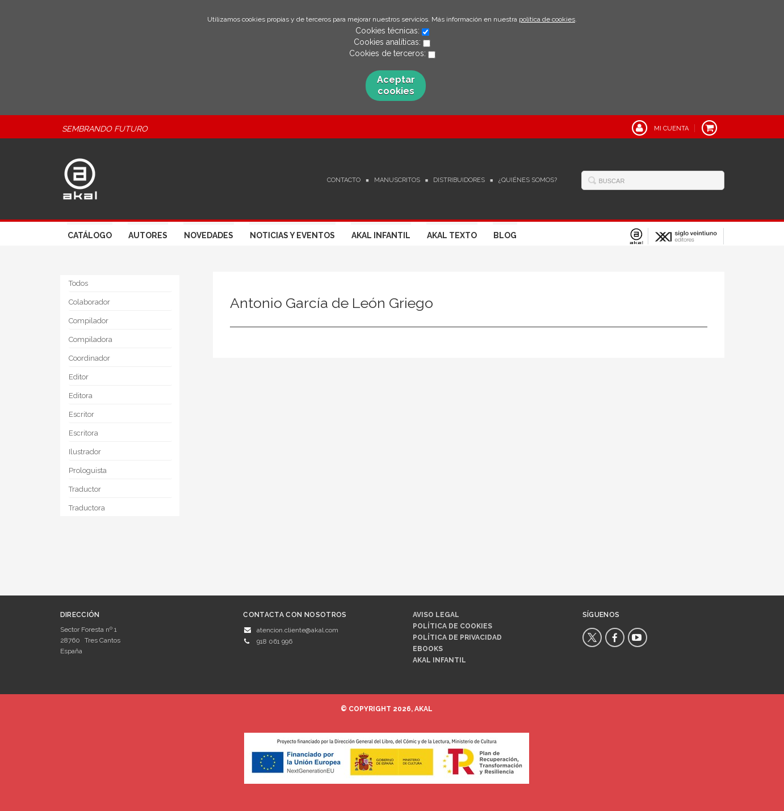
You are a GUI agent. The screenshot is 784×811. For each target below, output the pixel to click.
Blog (505, 235)
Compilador (88, 320)
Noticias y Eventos (292, 235)
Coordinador (89, 358)
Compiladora (90, 339)
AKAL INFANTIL (439, 660)
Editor (79, 377)
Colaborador (89, 302)
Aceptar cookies (396, 85)
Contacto (343, 180)
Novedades (208, 235)
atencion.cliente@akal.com (297, 630)
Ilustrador (85, 451)
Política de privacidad (457, 637)
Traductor (85, 489)
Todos (78, 283)
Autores (147, 235)
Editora (81, 395)
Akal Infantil (380, 235)
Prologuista (88, 470)
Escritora (83, 433)
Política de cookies (452, 626)
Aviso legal (436, 615)
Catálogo (90, 235)
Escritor (81, 414)
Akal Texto (452, 235)
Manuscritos (397, 180)
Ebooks (428, 649)
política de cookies (547, 19)
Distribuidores (459, 180)
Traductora (87, 508)
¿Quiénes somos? (527, 180)
